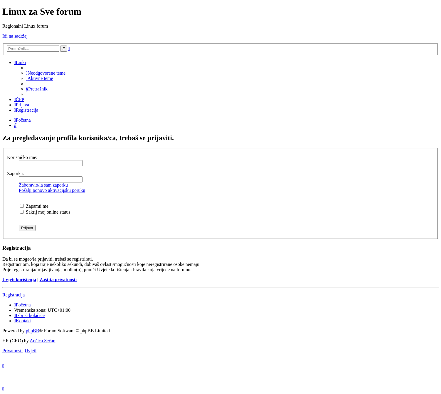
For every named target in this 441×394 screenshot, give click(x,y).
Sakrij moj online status (45, 211)
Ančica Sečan (42, 340)
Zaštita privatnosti (58, 279)
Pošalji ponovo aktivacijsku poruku (52, 190)
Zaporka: (15, 173)
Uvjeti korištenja (19, 279)
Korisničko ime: (22, 157)
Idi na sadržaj (15, 35)
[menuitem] (45, 73)
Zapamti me (34, 206)
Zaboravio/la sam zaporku (43, 184)
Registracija (13, 294)
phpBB (32, 330)
